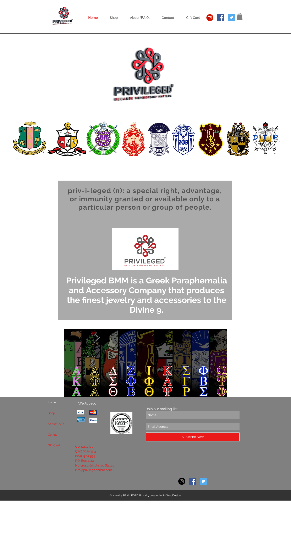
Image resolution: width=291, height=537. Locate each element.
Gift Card (54, 445)
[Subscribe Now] (193, 437)
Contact (53, 434)
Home (52, 402)
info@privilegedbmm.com (93, 470)
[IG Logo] (209, 17)
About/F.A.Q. (56, 424)
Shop (51, 413)
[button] (240, 16)
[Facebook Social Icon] (220, 17)
